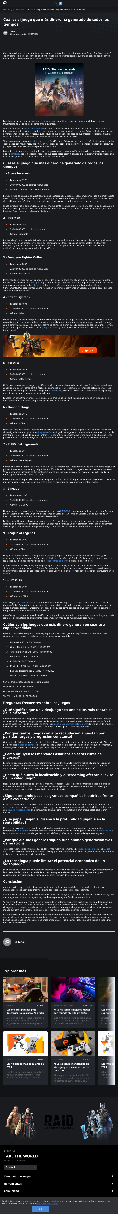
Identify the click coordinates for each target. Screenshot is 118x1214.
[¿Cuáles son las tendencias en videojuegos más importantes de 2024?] (73, 1058)
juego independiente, (19, 809)
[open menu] (114, 3)
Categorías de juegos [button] (17, 1176)
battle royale (55, 390)
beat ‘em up (32, 282)
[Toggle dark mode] (58, 3)
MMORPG (65, 511)
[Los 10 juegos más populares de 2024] (25, 1058)
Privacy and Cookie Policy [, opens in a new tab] (47, 1204)
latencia (74, 869)
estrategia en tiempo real (17, 833)
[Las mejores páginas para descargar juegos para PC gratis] (25, 1002)
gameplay (15, 153)
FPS (23, 602)
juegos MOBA (45, 432)
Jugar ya (88, 350)
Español (10, 1167)
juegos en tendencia (34, 128)
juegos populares (43, 121)
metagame (23, 830)
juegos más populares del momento (70, 723)
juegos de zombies (88, 848)
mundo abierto (104, 830)
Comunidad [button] (11, 1191)
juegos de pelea (50, 327)
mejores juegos (38, 141)
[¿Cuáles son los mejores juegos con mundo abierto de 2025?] (73, 1002)
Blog (10, 9)
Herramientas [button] (13, 1183)
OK (40, 1209)
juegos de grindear (27, 744)
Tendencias (20, 9)
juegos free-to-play (56, 560)
